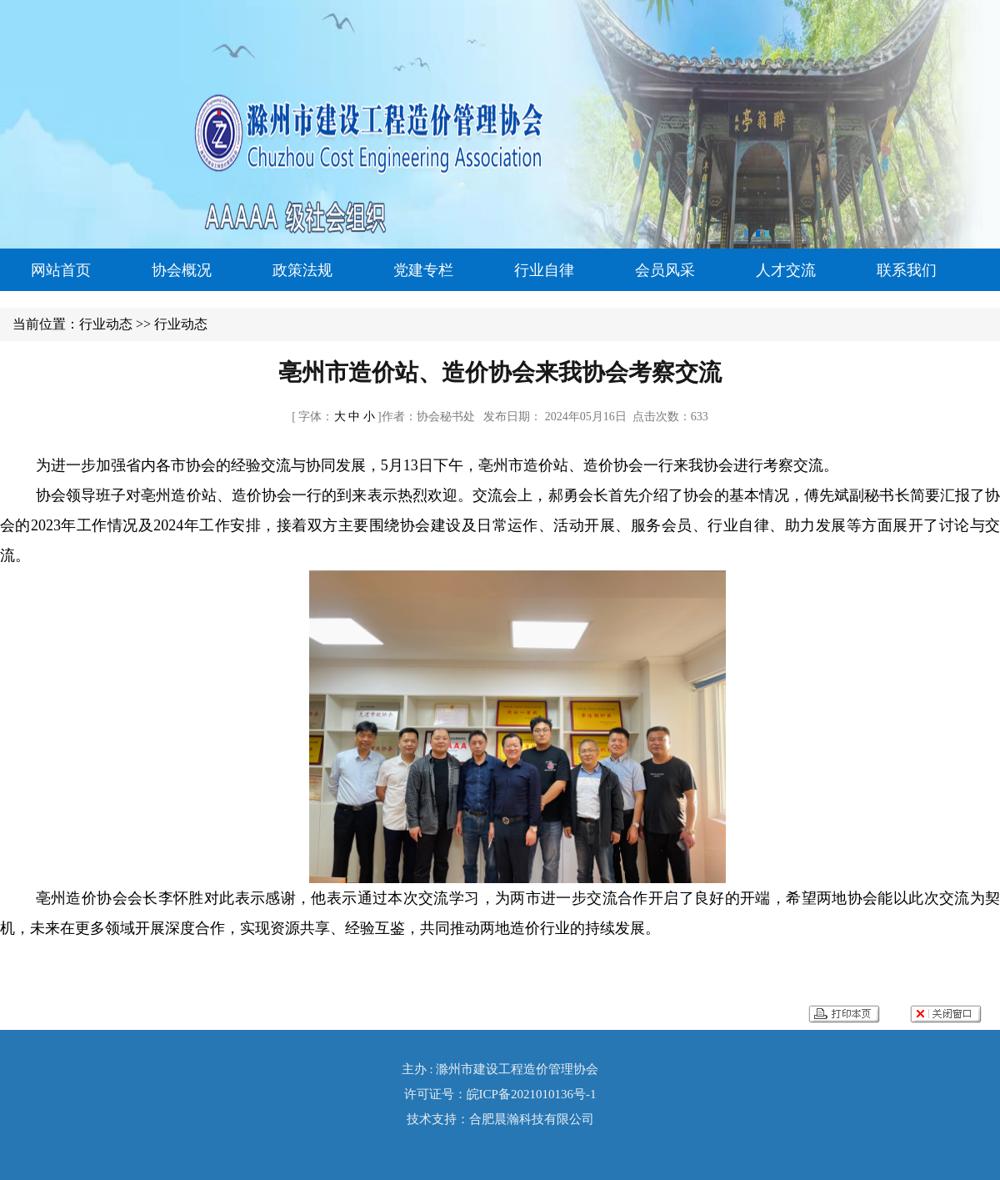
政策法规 (302, 270)
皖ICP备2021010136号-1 (532, 1094)
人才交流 (786, 270)
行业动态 (105, 324)
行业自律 (544, 270)
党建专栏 (423, 270)
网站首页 (61, 270)
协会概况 (182, 270)
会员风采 (665, 270)
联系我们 (907, 270)
